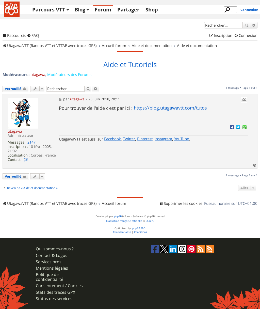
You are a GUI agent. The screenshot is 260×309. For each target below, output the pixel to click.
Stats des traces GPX (55, 292)
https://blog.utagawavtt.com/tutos (170, 108)
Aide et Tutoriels (130, 64)
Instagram (163, 138)
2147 (31, 142)
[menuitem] (33, 35)
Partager (128, 9)
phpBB (118, 216)
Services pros (48, 261)
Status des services (54, 298)
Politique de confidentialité (49, 277)
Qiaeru (150, 221)
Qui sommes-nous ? (55, 248)
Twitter (129, 138)
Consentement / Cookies (59, 285)
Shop (151, 9)
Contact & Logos (51, 255)
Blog (80, 9)
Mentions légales (52, 268)
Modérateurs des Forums (69, 74)
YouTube (181, 138)
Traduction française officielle (124, 221)
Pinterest (145, 138)
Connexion (249, 9)
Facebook (112, 138)
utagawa (37, 74)
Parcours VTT (48, 9)
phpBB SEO (138, 228)
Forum (103, 9)
